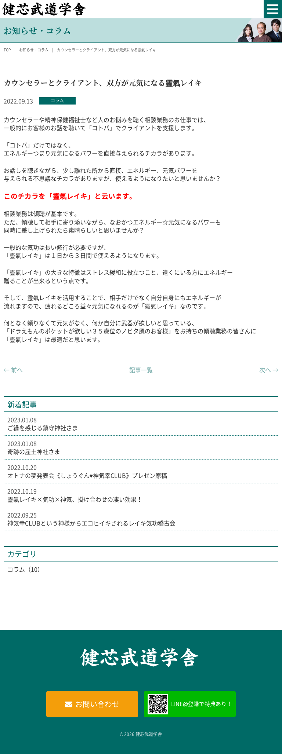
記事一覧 (141, 370)
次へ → (268, 370)
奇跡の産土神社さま (33, 451)
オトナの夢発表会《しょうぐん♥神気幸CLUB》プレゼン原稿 (87, 475)
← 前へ (13, 370)
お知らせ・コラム (33, 49)
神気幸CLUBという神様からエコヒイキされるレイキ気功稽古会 (91, 523)
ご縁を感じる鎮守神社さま (42, 428)
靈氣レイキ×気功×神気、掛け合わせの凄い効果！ (74, 499)
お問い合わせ (97, 704)
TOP (7, 49)
